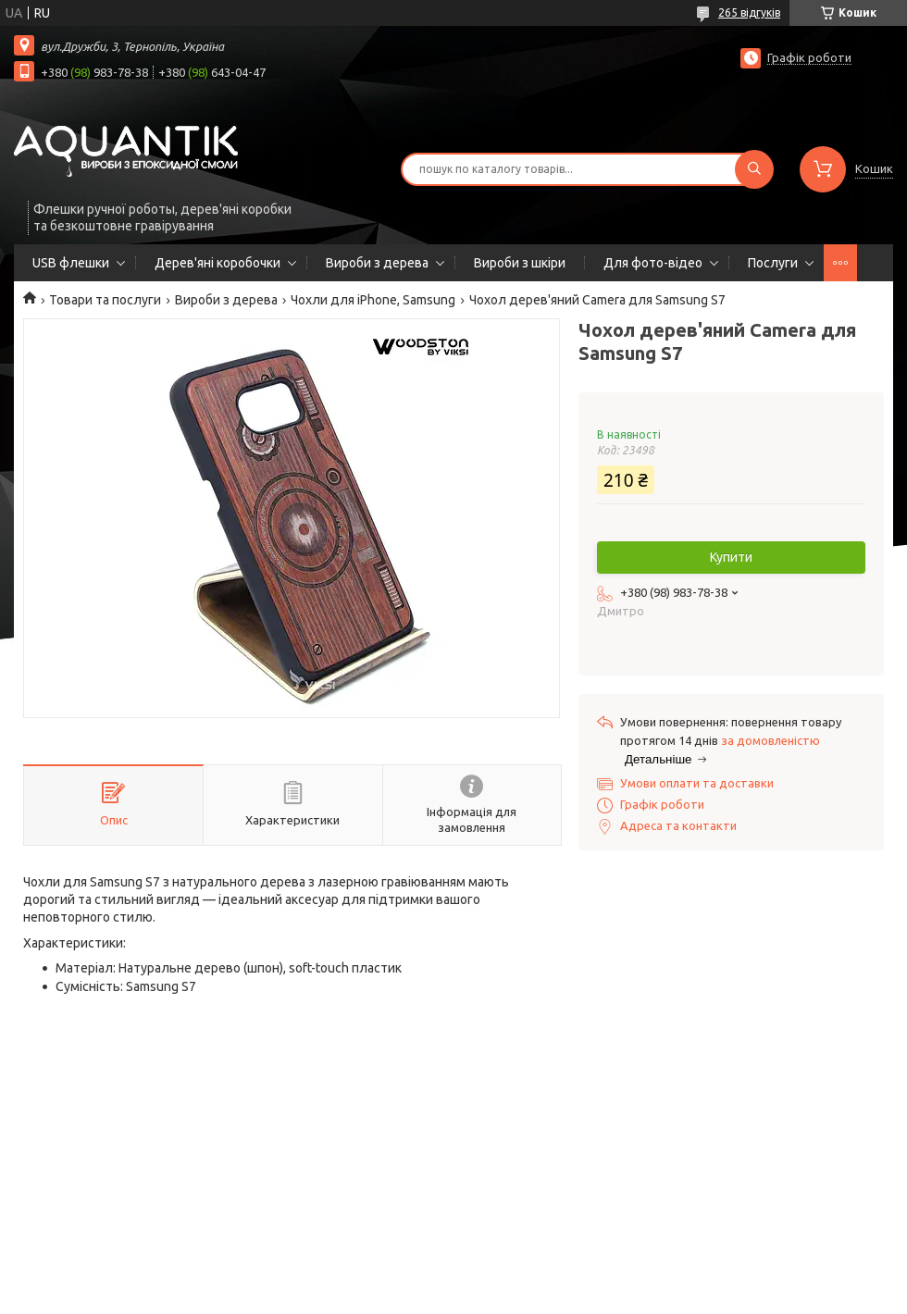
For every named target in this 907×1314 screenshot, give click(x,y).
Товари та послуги (105, 299)
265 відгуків (749, 12)
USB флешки (70, 262)
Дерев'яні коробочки (217, 262)
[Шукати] (754, 169)
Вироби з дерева (377, 262)
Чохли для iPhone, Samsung (373, 299)
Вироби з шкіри (519, 262)
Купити (731, 557)
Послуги (773, 262)
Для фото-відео (652, 262)
